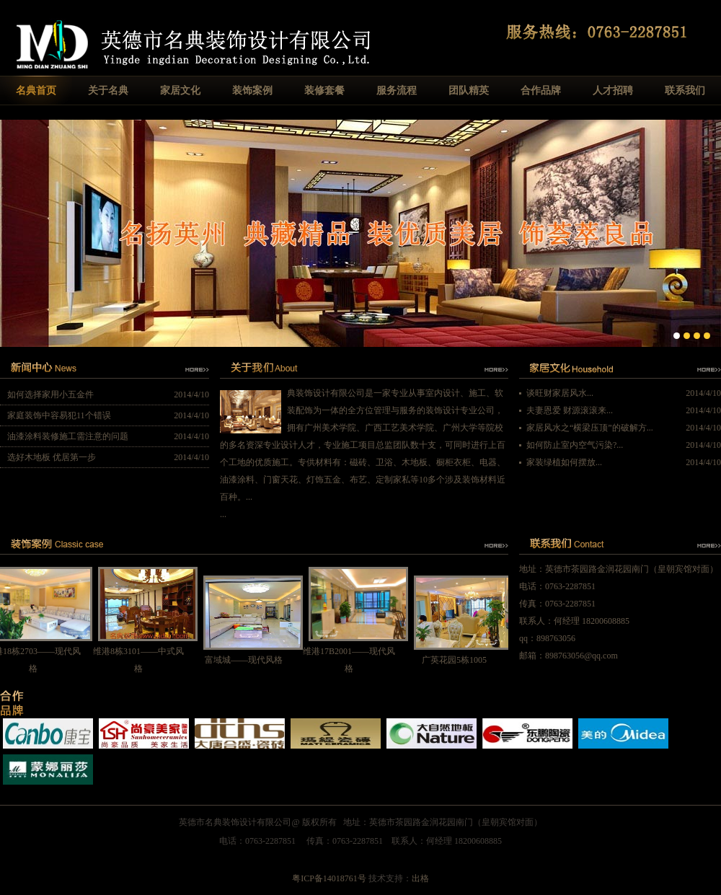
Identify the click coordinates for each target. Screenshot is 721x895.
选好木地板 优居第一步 (51, 457)
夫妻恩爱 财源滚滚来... (569, 410)
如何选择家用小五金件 (50, 394)
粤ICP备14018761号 (329, 878)
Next (710, 231)
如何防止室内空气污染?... (574, 445)
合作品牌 (541, 90)
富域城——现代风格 (247, 660)
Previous (11, 231)
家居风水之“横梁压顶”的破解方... (589, 428)
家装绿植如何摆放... (564, 462)
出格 (420, 878)
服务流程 (396, 90)
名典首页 (36, 90)
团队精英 (468, 90)
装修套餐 (324, 90)
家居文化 (180, 90)
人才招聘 (613, 90)
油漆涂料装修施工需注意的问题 (67, 436)
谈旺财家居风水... (559, 393)
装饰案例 (252, 90)
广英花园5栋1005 (457, 660)
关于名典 (108, 90)
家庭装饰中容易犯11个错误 (59, 415)
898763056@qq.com (581, 656)
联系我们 (685, 90)
